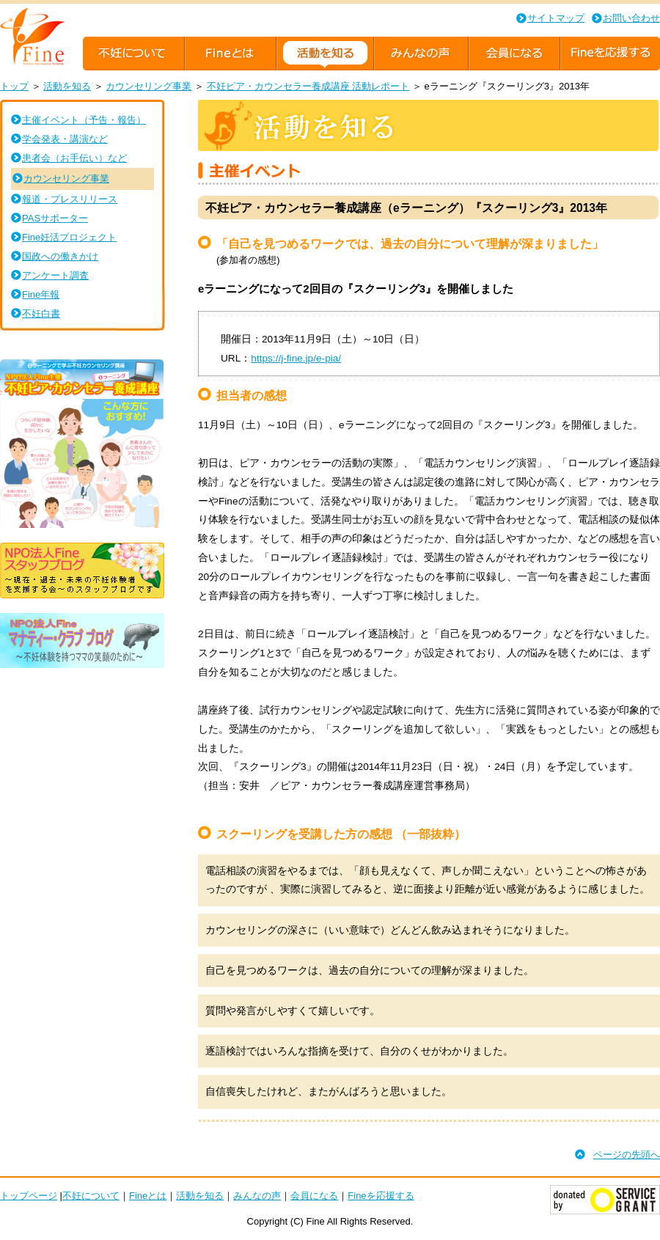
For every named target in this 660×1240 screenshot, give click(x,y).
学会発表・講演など (65, 138)
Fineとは (147, 1195)
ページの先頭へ (626, 1154)
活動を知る (67, 86)
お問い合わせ (631, 17)
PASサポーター (55, 218)
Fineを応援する (381, 1195)
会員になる (314, 1195)
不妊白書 (41, 313)
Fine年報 (40, 294)
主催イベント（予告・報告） (84, 119)
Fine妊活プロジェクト (69, 237)
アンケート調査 (55, 275)
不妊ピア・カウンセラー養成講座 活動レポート (308, 86)
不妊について (91, 1195)
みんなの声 (257, 1195)
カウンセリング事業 (148, 86)
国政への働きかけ (60, 256)
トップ (14, 86)
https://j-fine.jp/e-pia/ (296, 358)
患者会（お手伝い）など (74, 158)
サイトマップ (555, 17)
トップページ (28, 1195)
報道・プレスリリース (69, 199)
